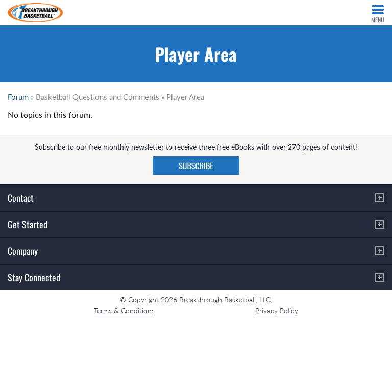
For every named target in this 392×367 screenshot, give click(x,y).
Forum (18, 96)
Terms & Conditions (124, 310)
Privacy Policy (276, 310)
